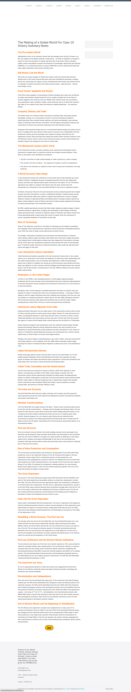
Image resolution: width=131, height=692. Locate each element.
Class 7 (77, 6)
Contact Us (108, 6)
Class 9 (59, 6)
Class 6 (87, 6)
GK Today (97, 6)
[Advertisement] (65, 22)
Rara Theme (66, 689)
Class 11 (39, 6)
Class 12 (29, 6)
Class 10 (49, 6)
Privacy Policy (109, 689)
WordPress (81, 689)
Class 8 (68, 6)
